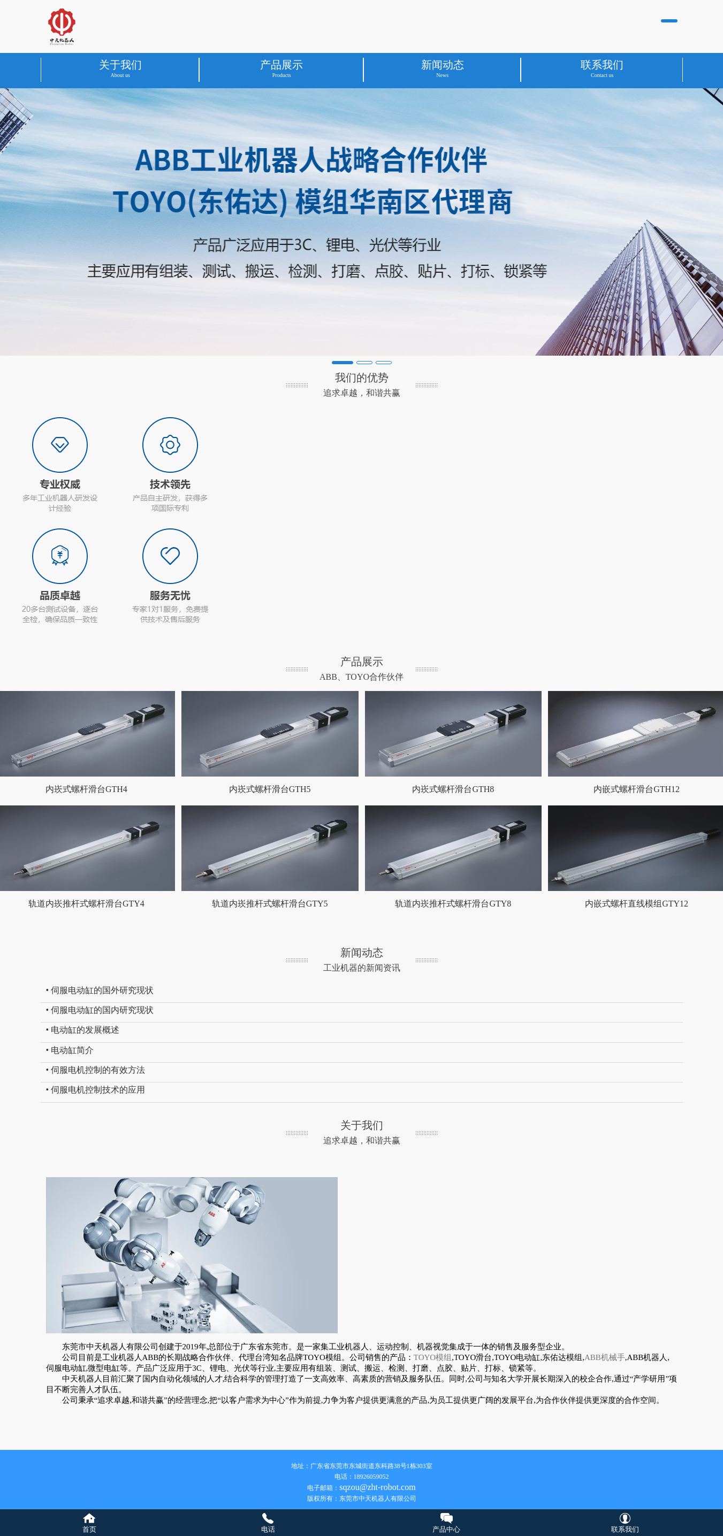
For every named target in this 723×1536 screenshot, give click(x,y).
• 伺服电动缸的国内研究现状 (100, 1010)
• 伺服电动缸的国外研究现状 (100, 990)
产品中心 (446, 1529)
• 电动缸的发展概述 (83, 1029)
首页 (89, 1529)
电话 (268, 1529)
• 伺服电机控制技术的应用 (96, 1089)
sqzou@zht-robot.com (377, 1487)
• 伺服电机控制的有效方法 (96, 1069)
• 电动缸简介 (70, 1050)
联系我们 (625, 1529)
